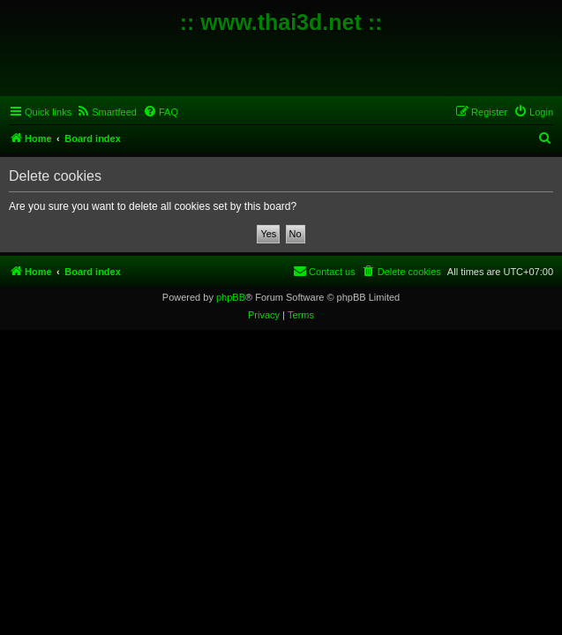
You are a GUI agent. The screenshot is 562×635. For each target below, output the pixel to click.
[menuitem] (106, 112)
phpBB (230, 297)
